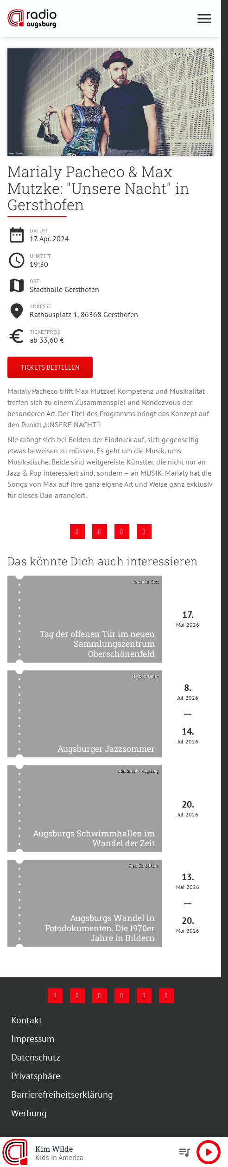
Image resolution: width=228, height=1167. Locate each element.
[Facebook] (55, 995)
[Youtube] (99, 995)
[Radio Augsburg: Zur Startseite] (59, 18)
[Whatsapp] (166, 995)
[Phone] (144, 995)
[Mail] (121, 995)
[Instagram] (77, 995)
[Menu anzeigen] (204, 18)
